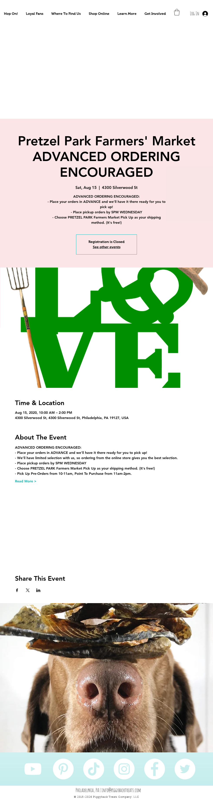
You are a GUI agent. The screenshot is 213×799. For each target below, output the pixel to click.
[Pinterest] (63, 768)
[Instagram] (124, 768)
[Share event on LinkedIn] (38, 590)
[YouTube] (32, 768)
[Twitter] (185, 768)
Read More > (26, 481)
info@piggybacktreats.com (121, 790)
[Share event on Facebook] (17, 590)
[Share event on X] (28, 590)
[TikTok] (93, 768)
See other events (106, 247)
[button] (11, 13)
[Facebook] (154, 768)
